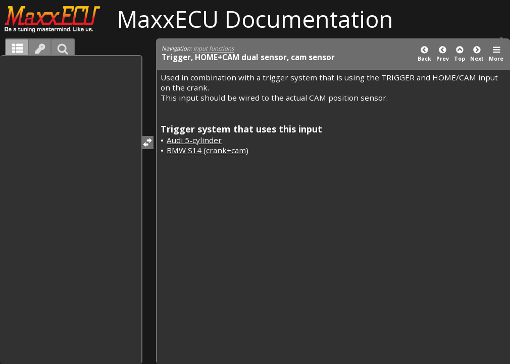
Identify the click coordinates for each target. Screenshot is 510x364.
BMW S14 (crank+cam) (207, 150)
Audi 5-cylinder (194, 140)
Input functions (213, 48)
